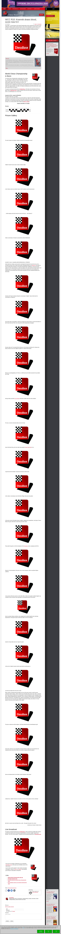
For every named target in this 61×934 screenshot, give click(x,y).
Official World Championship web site (15, 877)
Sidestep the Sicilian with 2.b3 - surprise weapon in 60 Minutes (51, 917)
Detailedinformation (40, 931)
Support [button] (29, 8)
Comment (6, 912)
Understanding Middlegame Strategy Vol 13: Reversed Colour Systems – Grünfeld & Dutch (52, 45)
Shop (4, 8)
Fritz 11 (16, 869)
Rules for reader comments (9, 906)
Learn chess (37, 8)
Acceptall (56, 931)
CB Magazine (23, 8)
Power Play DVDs (28, 447)
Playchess (26, 546)
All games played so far (12, 878)
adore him (34, 265)
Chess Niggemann (35, 892)
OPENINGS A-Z (15, 8)
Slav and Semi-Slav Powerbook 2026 (50, 905)
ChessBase (11, 897)
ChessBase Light (9, 864)
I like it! (35, 24)
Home (9, 8)
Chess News (13, 15)
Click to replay (26, 101)
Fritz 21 (7, 58)
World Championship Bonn (12, 887)
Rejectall (48, 931)
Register (13, 911)
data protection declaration (14, 928)
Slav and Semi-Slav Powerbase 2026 (50, 892)
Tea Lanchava (16, 398)
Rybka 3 (20, 869)
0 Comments (39, 24)
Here (23, 927)
